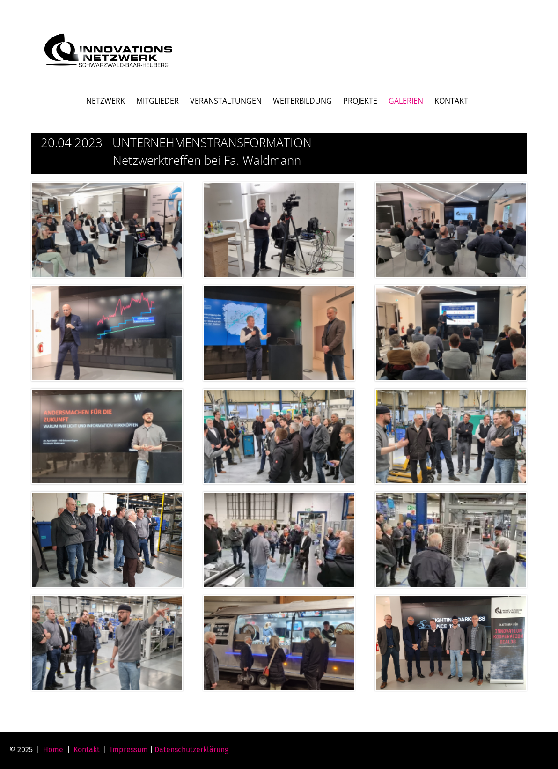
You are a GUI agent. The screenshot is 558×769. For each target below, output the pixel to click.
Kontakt (86, 749)
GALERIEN (406, 101)
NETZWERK (105, 101)
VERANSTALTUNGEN (226, 101)
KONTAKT (451, 101)
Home (53, 749)
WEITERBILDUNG (302, 101)
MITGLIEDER (157, 101)
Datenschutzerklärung (191, 749)
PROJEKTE (360, 101)
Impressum (129, 749)
